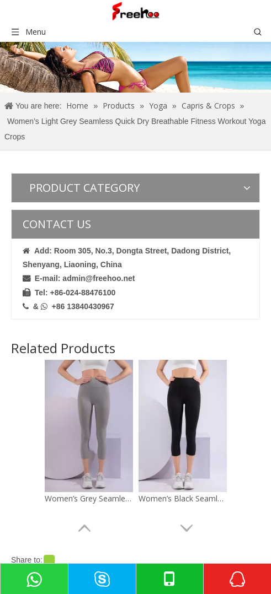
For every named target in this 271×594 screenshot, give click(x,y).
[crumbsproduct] (135, 67)
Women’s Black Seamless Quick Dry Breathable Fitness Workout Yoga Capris (183, 498)
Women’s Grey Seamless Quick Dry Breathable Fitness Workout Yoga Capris (89, 498)
